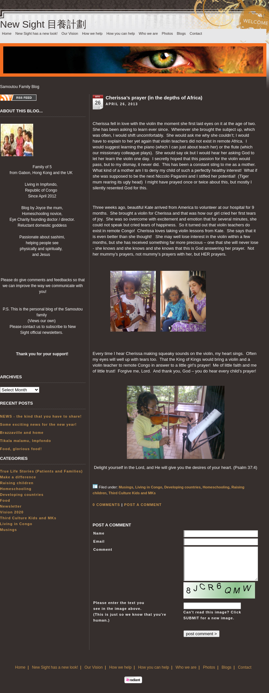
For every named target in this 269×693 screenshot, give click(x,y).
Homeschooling (16, 489)
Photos (167, 33)
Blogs (181, 33)
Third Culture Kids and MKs (28, 518)
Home (6, 33)
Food (5, 500)
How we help (92, 33)
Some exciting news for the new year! (38, 424)
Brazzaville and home (22, 433)
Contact (196, 33)
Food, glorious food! (21, 449)
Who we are (148, 33)
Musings (8, 530)
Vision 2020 (11, 512)
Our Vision (69, 33)
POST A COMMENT (143, 505)
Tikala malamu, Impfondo (25, 441)
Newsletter (11, 506)
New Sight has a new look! (36, 33)
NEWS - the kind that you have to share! (41, 416)
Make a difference (18, 477)
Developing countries (22, 495)
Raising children (17, 483)
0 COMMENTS (106, 505)
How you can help (120, 33)
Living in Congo (16, 524)
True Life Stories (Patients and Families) (41, 471)
